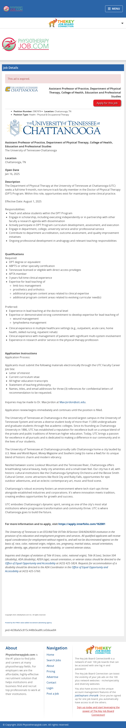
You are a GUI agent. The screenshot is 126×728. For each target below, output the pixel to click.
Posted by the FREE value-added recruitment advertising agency (28, 623)
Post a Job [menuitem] (53, 693)
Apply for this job (107, 103)
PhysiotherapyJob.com (35, 724)
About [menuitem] (50, 666)
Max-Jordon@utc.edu (72, 402)
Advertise (52, 677)
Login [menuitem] (50, 688)
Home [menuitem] (50, 654)
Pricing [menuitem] (51, 671)
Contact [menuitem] (51, 682)
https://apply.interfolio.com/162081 (81, 524)
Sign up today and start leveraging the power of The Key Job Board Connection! (98, 711)
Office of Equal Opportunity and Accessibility (30, 563)
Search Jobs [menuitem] (54, 660)
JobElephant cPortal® (86, 695)
